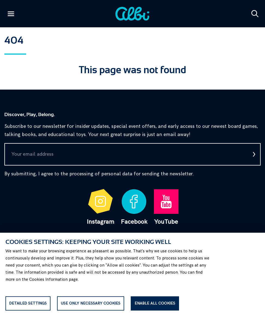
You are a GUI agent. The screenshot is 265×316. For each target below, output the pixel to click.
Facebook (134, 207)
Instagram (100, 207)
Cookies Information (48, 279)
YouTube (166, 207)
